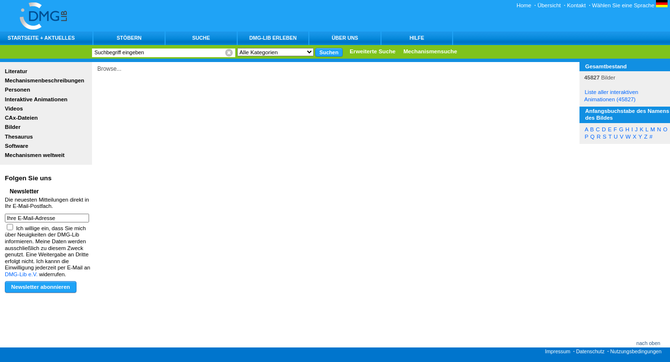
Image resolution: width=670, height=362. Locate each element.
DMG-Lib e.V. (21, 274)
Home (524, 5)
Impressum (557, 351)
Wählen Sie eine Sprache (630, 5)
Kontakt (576, 5)
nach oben (648, 343)
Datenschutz (590, 351)
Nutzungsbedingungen (635, 351)
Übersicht (549, 5)
